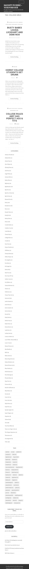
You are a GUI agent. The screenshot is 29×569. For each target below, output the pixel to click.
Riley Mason (8, 390)
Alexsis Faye (7, 161)
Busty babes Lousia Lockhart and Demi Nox (14, 31)
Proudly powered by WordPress (13, 566)
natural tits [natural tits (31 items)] (9, 485)
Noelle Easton (8, 371)
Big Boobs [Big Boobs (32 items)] (8, 457)
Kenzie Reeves (8, 327)
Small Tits (7, 406)
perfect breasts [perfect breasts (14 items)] (9, 487)
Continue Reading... (14, 57)
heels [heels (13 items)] (15, 474)
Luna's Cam (7, 343)
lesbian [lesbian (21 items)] (8, 480)
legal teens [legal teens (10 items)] (15, 477)
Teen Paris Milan (8, 426)
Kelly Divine (7, 323)
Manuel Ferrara (8, 346)
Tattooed (7, 419)
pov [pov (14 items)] (7, 492)
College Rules (20, 108)
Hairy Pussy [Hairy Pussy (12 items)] (15, 472)
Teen (6, 422)
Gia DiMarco (8, 282)
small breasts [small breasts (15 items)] (18, 495)
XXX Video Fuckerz (9, 553)
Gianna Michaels (9, 285)
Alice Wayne (8, 164)
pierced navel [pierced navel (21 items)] (15, 490)
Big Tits (14, 22)
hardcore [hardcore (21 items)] (8, 474)
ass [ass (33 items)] (12, 452)
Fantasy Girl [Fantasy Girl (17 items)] (15, 469)
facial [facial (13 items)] (7, 469)
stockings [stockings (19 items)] (8, 497)
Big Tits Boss (8, 196)
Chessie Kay (7, 234)
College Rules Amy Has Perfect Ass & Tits (14, 117)
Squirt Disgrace (8, 413)
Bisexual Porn (8, 199)
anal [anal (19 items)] (7, 452)
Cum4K (6, 241)
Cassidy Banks (8, 225)
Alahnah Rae (8, 158)
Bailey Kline (7, 180)
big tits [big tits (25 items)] (8, 459)
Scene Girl (7, 397)
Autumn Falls (8, 177)
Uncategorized (8, 438)
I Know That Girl (8, 295)
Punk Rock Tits (8, 548)
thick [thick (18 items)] (15, 500)
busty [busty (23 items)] (15, 464)
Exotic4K (7, 269)
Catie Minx (7, 231)
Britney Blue (7, 218)
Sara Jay (7, 394)
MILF (6, 352)
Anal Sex (7, 170)
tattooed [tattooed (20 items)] (8, 500)
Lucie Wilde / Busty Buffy (10, 339)
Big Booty (10, 108)
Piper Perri (7, 381)
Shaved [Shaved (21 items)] (13, 492)
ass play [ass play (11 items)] (8, 454)
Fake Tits (7, 272)
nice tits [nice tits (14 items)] (16, 485)
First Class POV (8, 276)
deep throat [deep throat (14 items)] (19, 467)
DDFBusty (7, 250)
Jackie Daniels (8, 301)
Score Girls (7, 400)
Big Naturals (10, 22)
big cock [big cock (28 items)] (15, 457)
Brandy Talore (8, 212)
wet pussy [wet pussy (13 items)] (17, 503)
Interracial (7, 298)
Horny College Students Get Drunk (14, 72)
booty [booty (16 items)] (15, 462)
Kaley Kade (7, 317)
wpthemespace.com (18, 568)
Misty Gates (7, 355)
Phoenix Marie (8, 378)
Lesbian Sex (20, 22)
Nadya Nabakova (9, 362)
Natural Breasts (14, 24)
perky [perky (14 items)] (17, 487)
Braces (6, 209)
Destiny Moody (8, 253)
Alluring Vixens (8, 167)
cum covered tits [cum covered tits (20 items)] (10, 467)
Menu (21, 2)
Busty (17, 22)
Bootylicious (8, 205)
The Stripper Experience (10, 432)
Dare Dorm (15, 66)
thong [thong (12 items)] (21, 500)
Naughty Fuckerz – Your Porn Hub (13, 6)
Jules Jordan (7, 311)
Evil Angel (7, 266)
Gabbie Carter (8, 279)
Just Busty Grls (8, 540)
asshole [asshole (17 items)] (18, 452)
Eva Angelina (8, 260)
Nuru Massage (8, 375)
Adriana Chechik (8, 154)
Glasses (6, 288)
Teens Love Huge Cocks (10, 429)
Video (17, 110)
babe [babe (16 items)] (14, 454)
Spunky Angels (20, 24)
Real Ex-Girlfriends (9, 387)
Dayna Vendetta (8, 247)
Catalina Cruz (8, 228)
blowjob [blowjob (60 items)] (8, 462)
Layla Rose (7, 330)
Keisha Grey (7, 320)
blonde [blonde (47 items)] (14, 459)
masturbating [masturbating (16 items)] (9, 482)
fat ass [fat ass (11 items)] (8, 472)
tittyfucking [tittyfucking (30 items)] (9, 503)
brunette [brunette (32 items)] (8, 464)
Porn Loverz (7, 545)
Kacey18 (7, 314)
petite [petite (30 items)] (8, 490)
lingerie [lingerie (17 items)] (14, 480)
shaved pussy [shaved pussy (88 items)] (9, 495)
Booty (6, 202)
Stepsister (7, 416)
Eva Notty (7, 263)
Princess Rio (7, 384)
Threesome (7, 435)
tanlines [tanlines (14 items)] (15, 497)
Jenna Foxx (7, 304)
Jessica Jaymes (8, 308)
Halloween (7, 292)
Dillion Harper (8, 256)
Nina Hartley (8, 368)
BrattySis (7, 215)
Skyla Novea (8, 403)
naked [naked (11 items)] (17, 482)
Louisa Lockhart (8, 24)
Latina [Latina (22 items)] (8, 477)
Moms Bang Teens (9, 359)
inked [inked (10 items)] (21, 474)
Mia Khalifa (7, 349)
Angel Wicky (8, 174)
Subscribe (9, 526)
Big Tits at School (9, 193)
